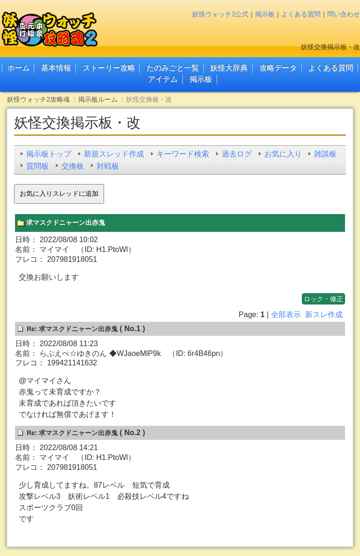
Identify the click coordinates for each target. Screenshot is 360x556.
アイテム (163, 79)
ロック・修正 (323, 299)
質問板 (37, 166)
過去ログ (237, 154)
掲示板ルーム (98, 99)
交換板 (72, 166)
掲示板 (265, 14)
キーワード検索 (183, 154)
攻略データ (278, 68)
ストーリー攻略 (108, 68)
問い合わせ (343, 14)
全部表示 (286, 315)
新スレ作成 (324, 315)
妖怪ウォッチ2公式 (220, 14)
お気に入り (283, 154)
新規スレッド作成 (114, 154)
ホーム (18, 68)
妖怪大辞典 (229, 68)
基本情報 (56, 68)
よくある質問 (301, 14)
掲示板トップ (48, 154)
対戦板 (108, 166)
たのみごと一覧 (172, 68)
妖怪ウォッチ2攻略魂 (38, 99)
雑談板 (325, 154)
